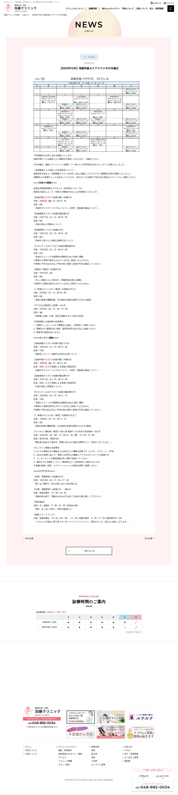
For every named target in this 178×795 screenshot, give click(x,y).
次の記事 (150, 538)
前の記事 (28, 538)
